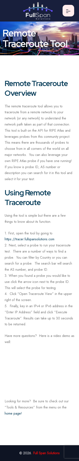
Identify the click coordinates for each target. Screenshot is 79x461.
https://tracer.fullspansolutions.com (29, 239)
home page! (13, 413)
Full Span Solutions (46, 453)
